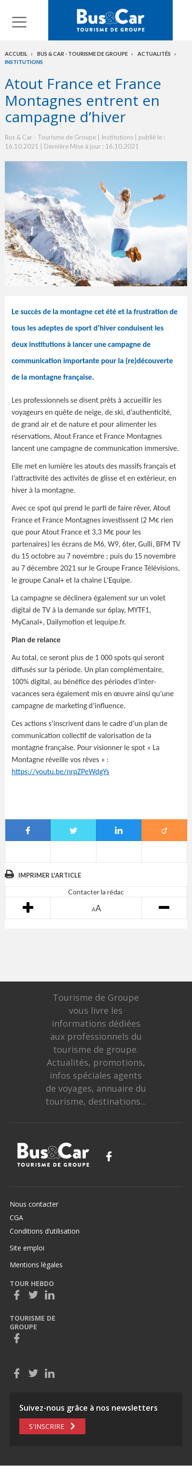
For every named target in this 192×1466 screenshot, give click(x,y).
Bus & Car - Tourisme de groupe (82, 54)
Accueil (16, 54)
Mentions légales (36, 1264)
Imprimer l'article (49, 875)
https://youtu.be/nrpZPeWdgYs (60, 771)
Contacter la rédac (96, 892)
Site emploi (27, 1247)
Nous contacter (34, 1204)
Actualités (154, 54)
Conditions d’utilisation (45, 1231)
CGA (16, 1217)
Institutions (24, 62)
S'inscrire (46, 1426)
